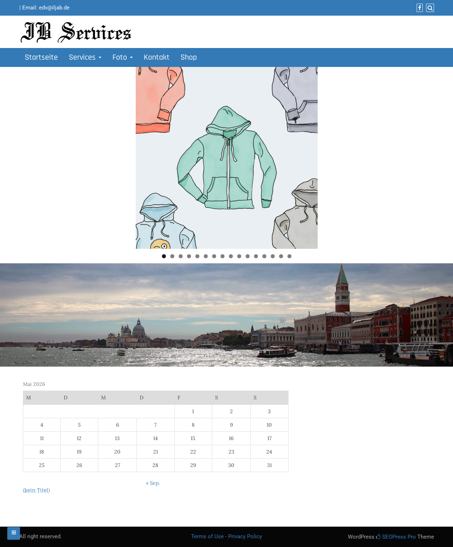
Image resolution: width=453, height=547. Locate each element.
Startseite (41, 57)
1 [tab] (164, 256)
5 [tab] (197, 256)
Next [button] (308, 156)
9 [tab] (231, 256)
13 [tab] (264, 256)
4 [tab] (189, 256)
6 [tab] (206, 256)
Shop (188, 57)
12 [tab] (256, 256)
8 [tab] (222, 256)
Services (85, 57)
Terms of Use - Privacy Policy (226, 536)
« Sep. (153, 483)
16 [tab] (289, 256)
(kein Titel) (36, 490)
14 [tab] (273, 256)
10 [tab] (239, 256)
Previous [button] (144, 156)
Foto (122, 57)
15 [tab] (281, 256)
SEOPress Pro (396, 537)
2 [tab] (172, 256)
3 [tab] (181, 256)
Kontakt (157, 57)
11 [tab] (248, 256)
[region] (227, 158)
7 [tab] (214, 256)
